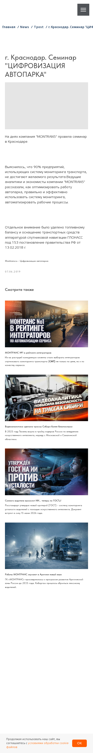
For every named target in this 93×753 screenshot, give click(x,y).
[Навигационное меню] (83, 9)
